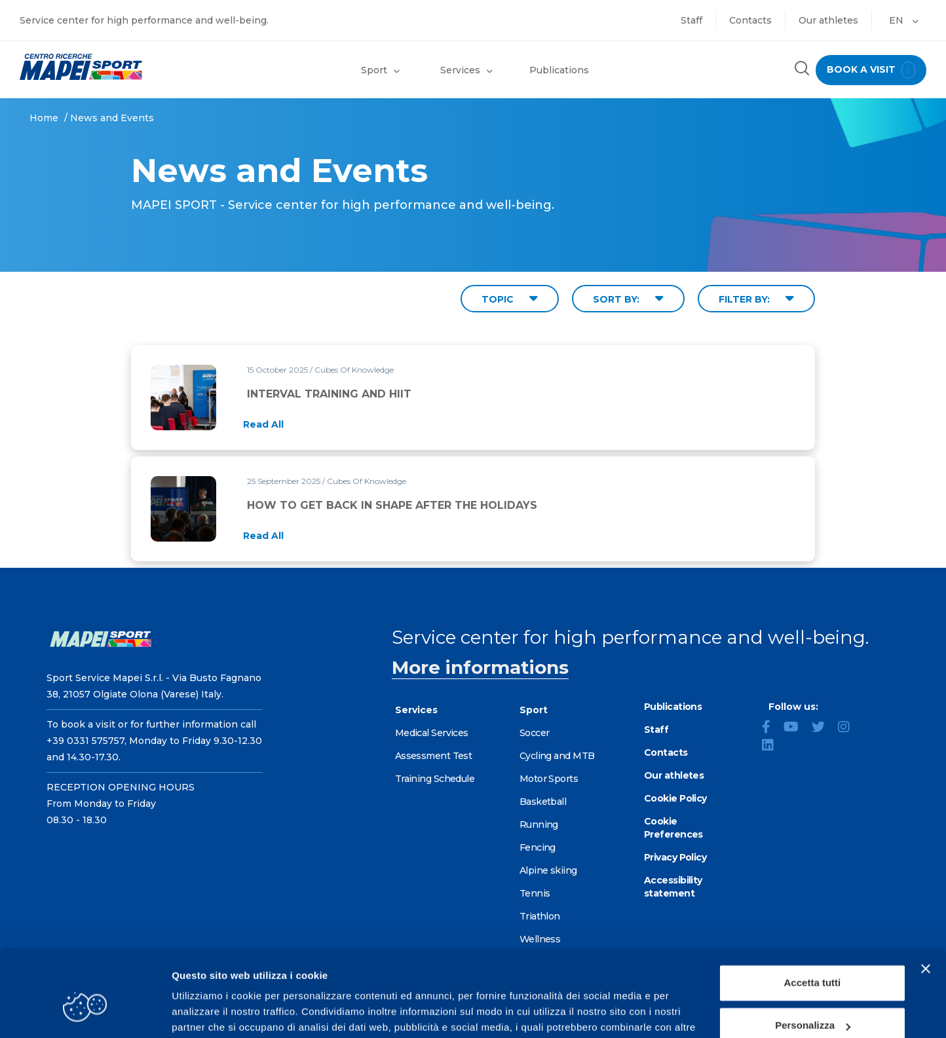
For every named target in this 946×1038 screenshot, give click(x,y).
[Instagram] (849, 728)
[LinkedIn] (773, 746)
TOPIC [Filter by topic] (510, 298)
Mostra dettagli (207, 1012)
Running (539, 824)
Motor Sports (549, 779)
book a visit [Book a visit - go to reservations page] (871, 70)
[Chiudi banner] (925, 901)
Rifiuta (812, 1001)
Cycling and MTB (557, 756)
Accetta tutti (812, 915)
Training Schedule (434, 779)
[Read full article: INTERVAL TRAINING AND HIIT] (263, 424)
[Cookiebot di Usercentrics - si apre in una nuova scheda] (85, 1012)
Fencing (538, 847)
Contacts (750, 20)
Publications (559, 70)
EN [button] (903, 20)
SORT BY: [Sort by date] (628, 298)
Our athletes (828, 20)
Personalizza (812, 958)
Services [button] (466, 70)
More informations (480, 667)
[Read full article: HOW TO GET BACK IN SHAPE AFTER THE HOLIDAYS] (263, 535)
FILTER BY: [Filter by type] (756, 298)
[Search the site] (801, 70)
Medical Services (431, 733)
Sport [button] (380, 70)
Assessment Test (433, 756)
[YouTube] (796, 728)
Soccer (535, 733)
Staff (691, 20)
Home (43, 118)
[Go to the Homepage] (118, 67)
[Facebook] (771, 728)
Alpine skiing (548, 870)
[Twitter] (823, 728)
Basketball (543, 801)
